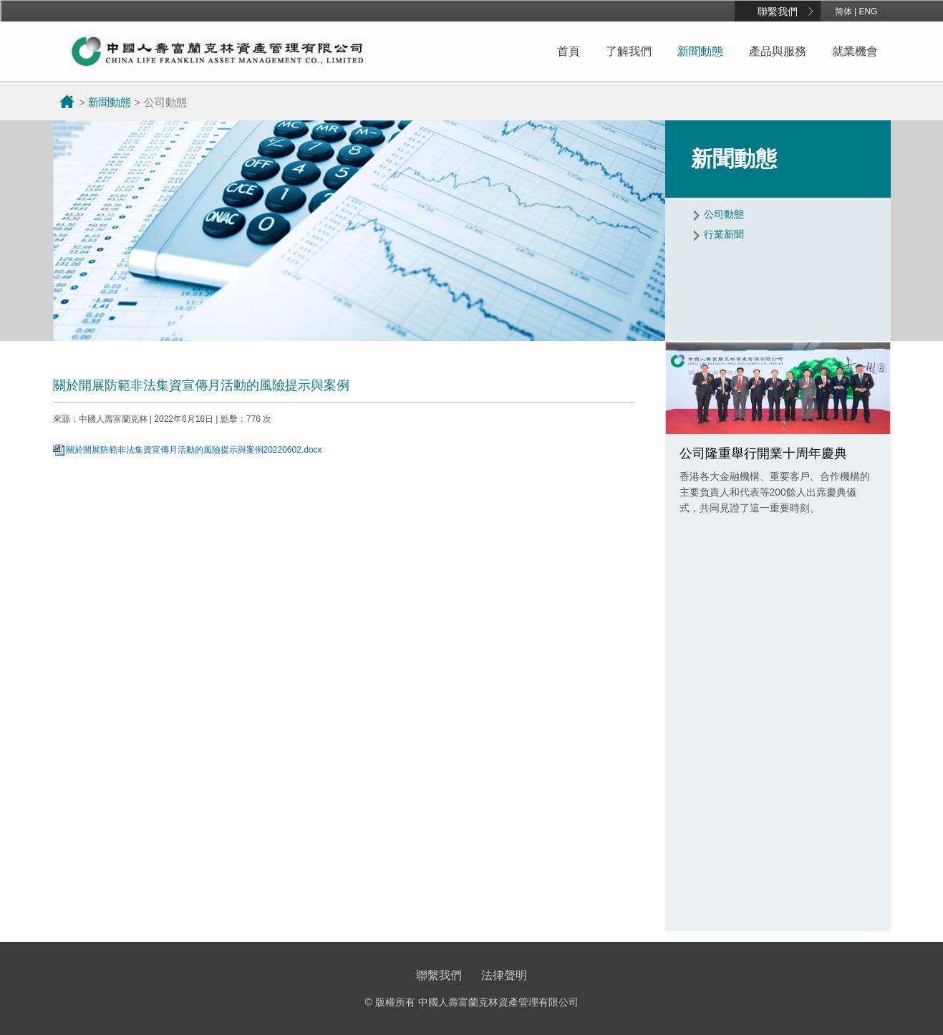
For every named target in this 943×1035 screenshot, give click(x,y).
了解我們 (629, 51)
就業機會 (855, 51)
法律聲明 (504, 975)
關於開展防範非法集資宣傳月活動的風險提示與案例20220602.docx (194, 450)
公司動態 (724, 214)
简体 (843, 11)
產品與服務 (777, 51)
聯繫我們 (778, 11)
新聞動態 (700, 51)
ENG (868, 11)
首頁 (568, 51)
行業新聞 (724, 234)
